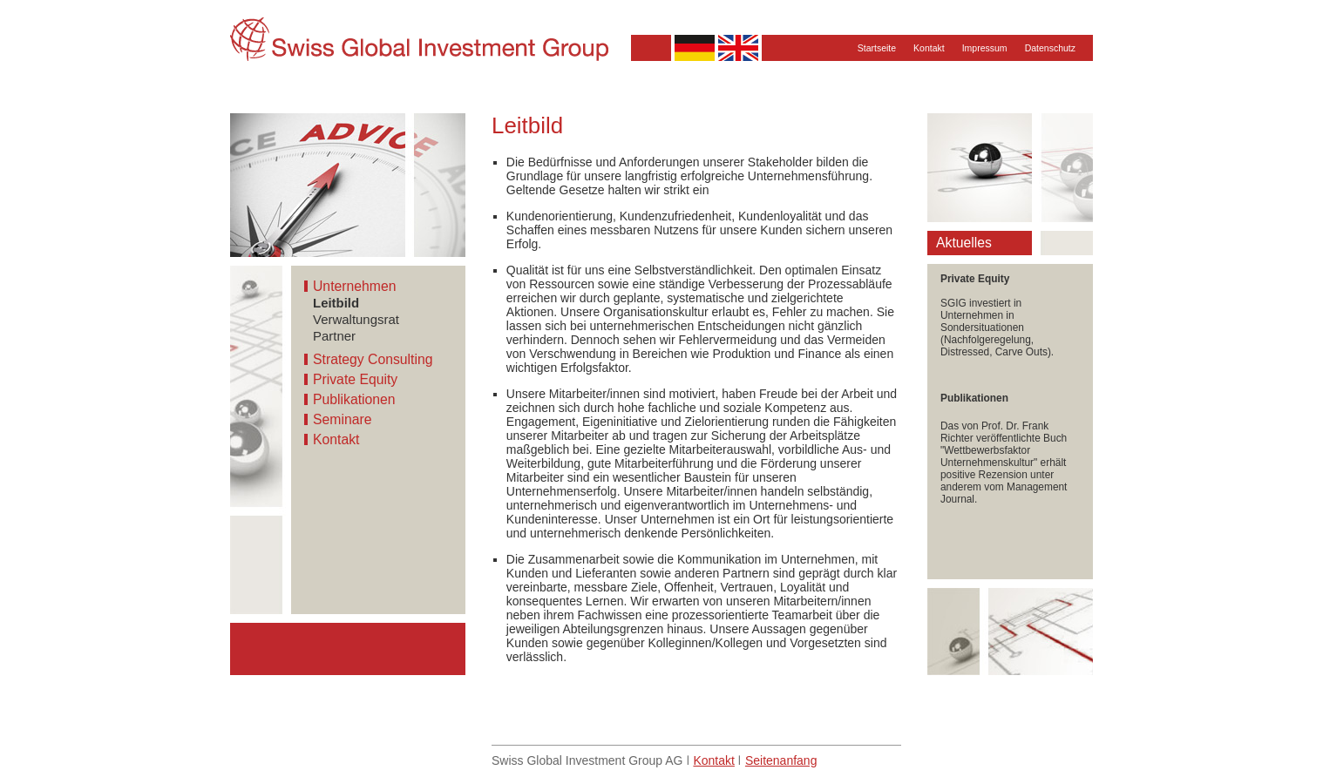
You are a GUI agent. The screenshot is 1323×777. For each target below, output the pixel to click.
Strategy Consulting (372, 359)
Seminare (342, 419)
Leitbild (336, 302)
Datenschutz (1050, 48)
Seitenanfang (781, 760)
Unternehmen (354, 286)
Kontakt (929, 48)
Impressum (985, 48)
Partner (334, 335)
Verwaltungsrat (356, 319)
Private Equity (355, 379)
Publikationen (354, 399)
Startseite (877, 48)
